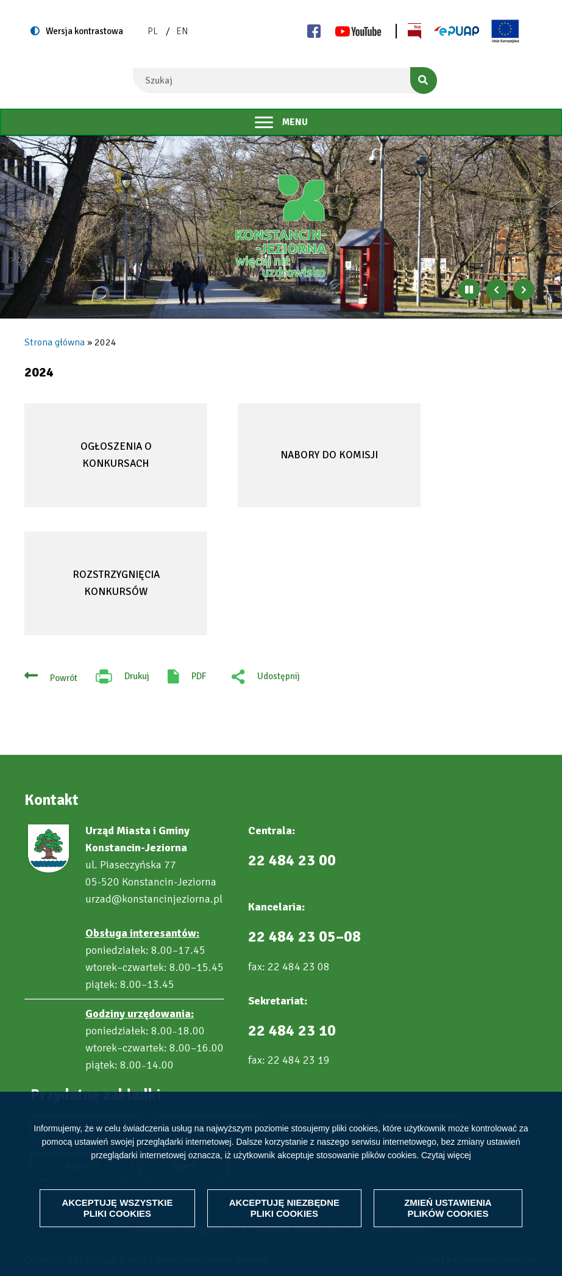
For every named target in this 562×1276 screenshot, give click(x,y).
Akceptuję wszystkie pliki (117, 1202)
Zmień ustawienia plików (448, 1202)
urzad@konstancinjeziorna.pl (153, 899)
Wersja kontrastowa (84, 31)
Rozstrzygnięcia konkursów (116, 582)
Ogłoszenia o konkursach (116, 454)
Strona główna (54, 342)
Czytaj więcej (446, 1143)
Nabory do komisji (329, 455)
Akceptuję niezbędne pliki (284, 1202)
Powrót (63, 677)
